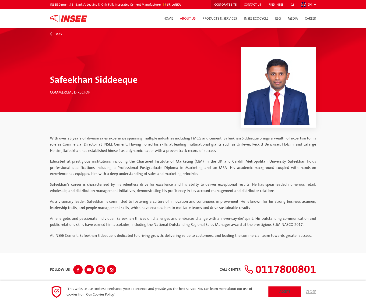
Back (56, 34)
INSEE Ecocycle (256, 18)
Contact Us (252, 4)
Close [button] (311, 292)
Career (310, 18)
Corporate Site (225, 4)
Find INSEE (276, 4)
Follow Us (60, 270)
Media (293, 18)
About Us (188, 18)
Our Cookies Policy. (100, 294)
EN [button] (306, 4)
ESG (278, 18)
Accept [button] (284, 291)
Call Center (230, 270)
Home (168, 18)
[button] (292, 4)
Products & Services (220, 18)
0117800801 (280, 269)
